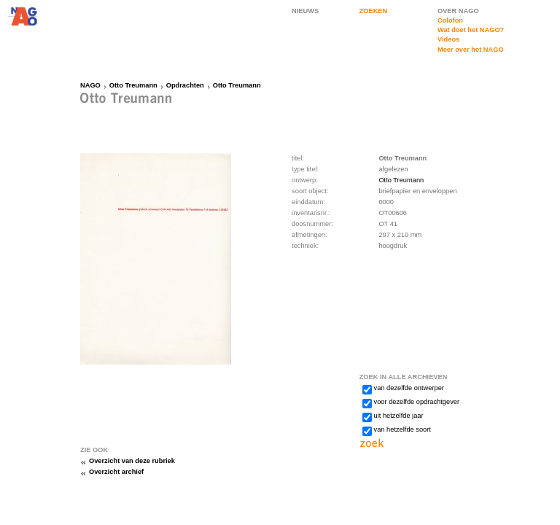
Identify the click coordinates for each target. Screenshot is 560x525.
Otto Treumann (133, 85)
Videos (448, 39)
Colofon (450, 20)
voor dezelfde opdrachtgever (416, 401)
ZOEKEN (373, 11)
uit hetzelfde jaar (399, 415)
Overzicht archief (116, 471)
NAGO (90, 85)
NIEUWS (305, 11)
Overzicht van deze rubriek (132, 460)
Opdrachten (185, 85)
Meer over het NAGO (471, 49)
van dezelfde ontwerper (409, 388)
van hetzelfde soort (402, 429)
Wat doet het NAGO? (471, 30)
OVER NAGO (458, 11)
